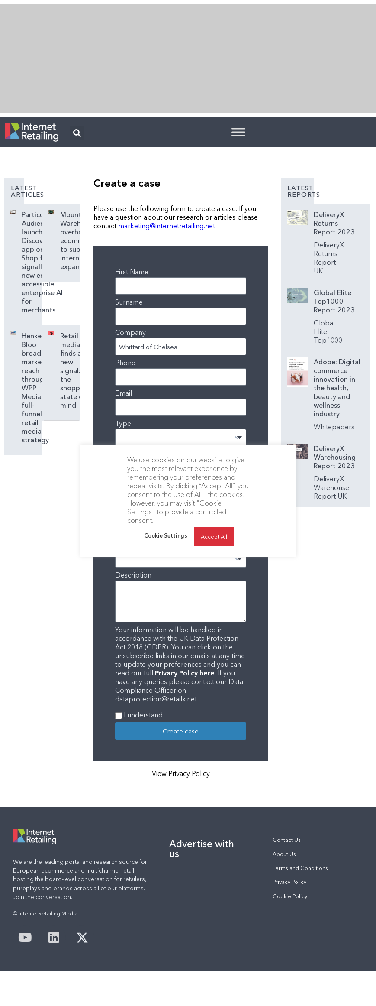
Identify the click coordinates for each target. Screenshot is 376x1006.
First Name (131, 271)
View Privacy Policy (181, 773)
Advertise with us (201, 848)
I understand (143, 715)
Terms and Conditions (300, 868)
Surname (129, 302)
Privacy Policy (289, 882)
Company (130, 332)
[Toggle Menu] (238, 132)
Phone (125, 362)
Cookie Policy (290, 896)
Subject (126, 453)
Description (133, 575)
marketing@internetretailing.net (166, 225)
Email (123, 393)
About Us (284, 854)
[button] (77, 133)
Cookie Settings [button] (165, 548)
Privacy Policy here (185, 673)
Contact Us (287, 840)
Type (123, 423)
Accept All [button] (214, 549)
